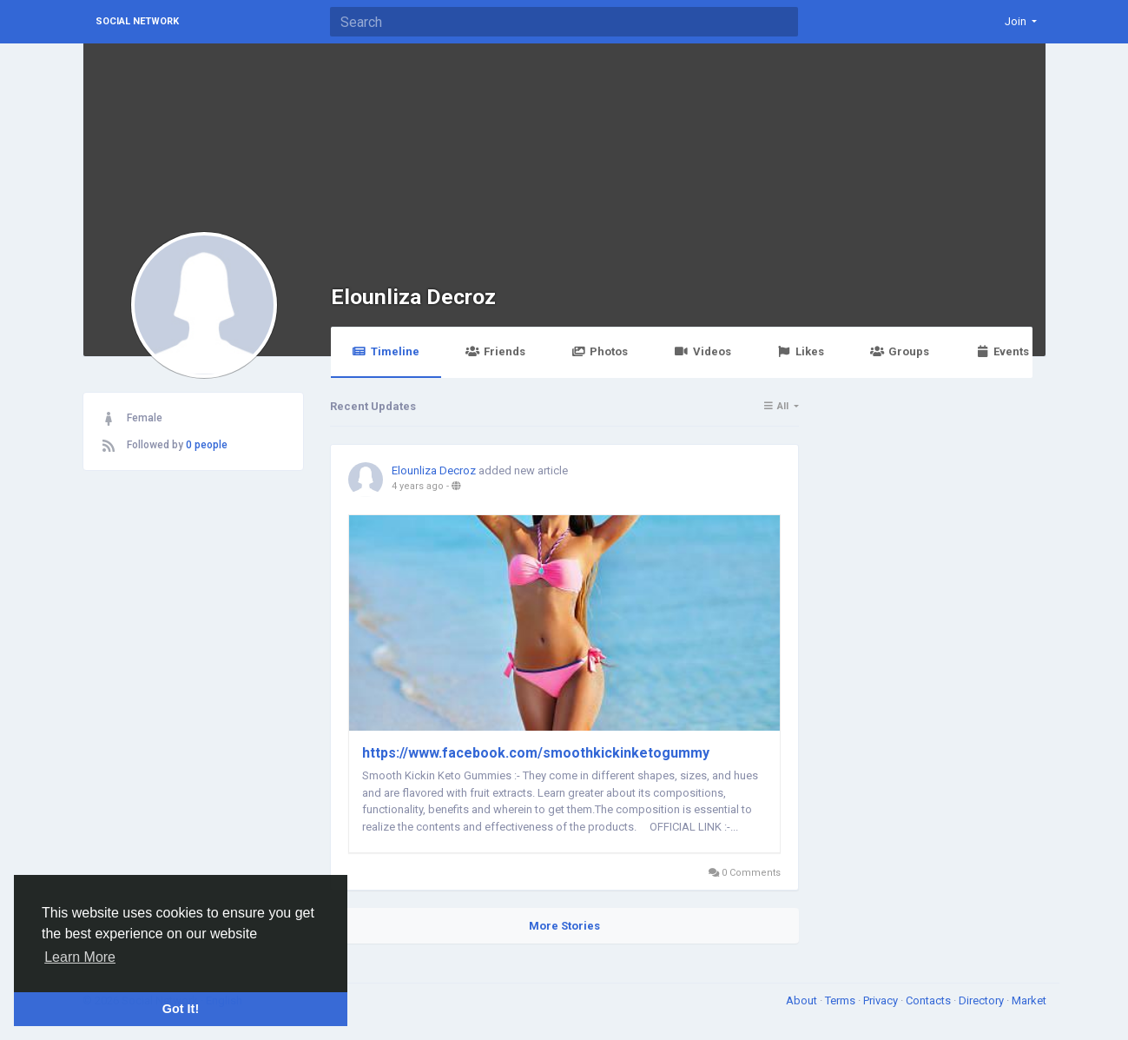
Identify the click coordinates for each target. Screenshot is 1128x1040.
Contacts (929, 1000)
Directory (982, 1000)
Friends (495, 351)
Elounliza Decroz (413, 296)
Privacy (881, 1000)
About (803, 1000)
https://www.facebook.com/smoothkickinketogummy (535, 753)
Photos (599, 351)
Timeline (386, 351)
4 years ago (418, 486)
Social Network (137, 21)
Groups (899, 351)
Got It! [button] (180, 1009)
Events (1002, 351)
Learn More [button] (79, 957)
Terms (841, 1000)
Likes (800, 351)
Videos (702, 351)
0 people (207, 445)
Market (1029, 1000)
